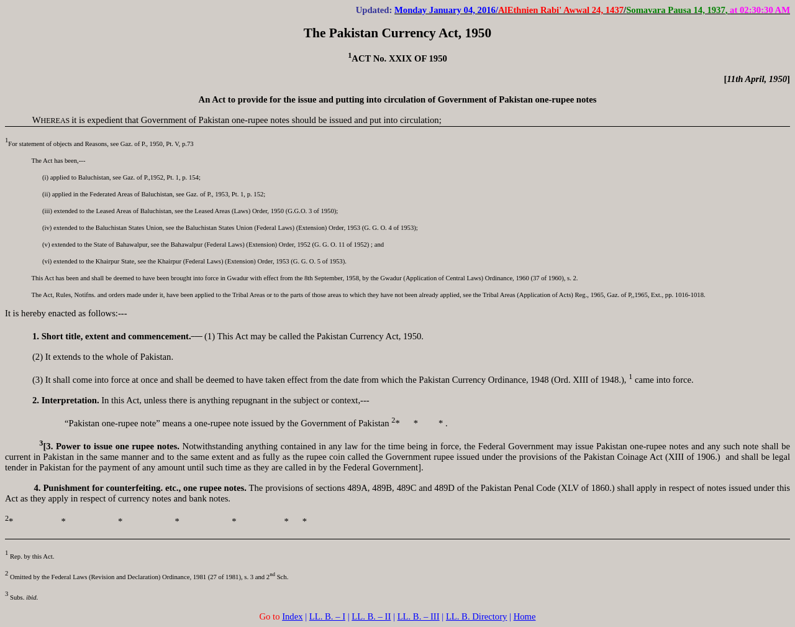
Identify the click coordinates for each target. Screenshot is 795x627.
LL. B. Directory (476, 616)
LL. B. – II (371, 616)
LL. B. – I (327, 616)
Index (292, 616)
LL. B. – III (419, 616)
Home (525, 616)
